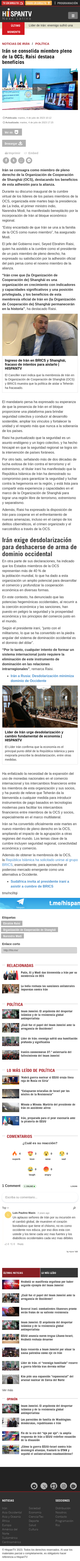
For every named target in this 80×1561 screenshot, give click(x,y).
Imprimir (12, 153)
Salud (32, 1524)
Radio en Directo (38, 3)
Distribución (63, 1508)
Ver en (12, 132)
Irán (4, 1508)
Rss (57, 1524)
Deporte (34, 1520)
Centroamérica (11, 1541)
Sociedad (35, 1508)
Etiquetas (9, 917)
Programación (67, 3)
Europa (6, 1524)
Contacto (61, 1516)
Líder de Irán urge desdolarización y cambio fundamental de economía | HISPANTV (34, 736)
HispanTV (17, 13)
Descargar (14, 143)
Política (42, 43)
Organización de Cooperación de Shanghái (29, 929)
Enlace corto (11, 944)
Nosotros (61, 1512)
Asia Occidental (12, 1512)
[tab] (21, 1272)
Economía (35, 1512)
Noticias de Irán (15, 43)
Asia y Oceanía (11, 1516)
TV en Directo (13, 3)
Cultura (33, 1529)
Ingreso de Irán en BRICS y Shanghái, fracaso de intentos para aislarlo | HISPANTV (35, 364)
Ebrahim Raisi (11, 923)
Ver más (7, 1390)
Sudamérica (9, 1537)
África (6, 1520)
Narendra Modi (12, 936)
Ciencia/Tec (36, 1516)
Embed (30, 153)
